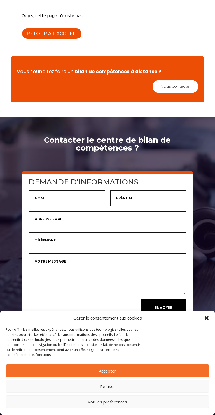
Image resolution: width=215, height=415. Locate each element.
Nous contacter (175, 86)
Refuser (107, 386)
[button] (206, 318)
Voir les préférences (107, 402)
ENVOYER (163, 307)
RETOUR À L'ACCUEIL (52, 33)
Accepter (107, 371)
